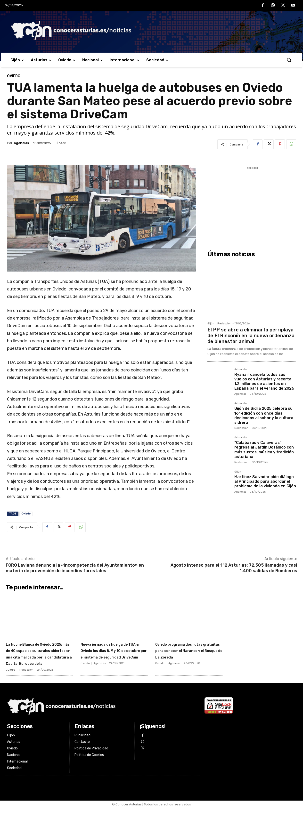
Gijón (210, 323)
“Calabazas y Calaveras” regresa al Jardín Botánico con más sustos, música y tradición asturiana (264, 449)
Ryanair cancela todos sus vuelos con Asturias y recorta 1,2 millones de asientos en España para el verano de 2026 (264, 381)
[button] (289, 60)
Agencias (21, 143)
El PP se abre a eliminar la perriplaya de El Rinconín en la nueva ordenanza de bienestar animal (251, 335)
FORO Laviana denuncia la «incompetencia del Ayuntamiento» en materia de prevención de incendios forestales (75, 567)
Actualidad (241, 369)
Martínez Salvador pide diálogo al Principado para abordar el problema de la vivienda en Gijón (265, 481)
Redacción (224, 323)
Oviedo (13, 76)
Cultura (11, 689)
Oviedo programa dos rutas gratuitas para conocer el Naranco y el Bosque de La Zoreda (184, 653)
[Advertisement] (251, 204)
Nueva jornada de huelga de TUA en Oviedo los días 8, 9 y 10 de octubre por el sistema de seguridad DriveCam (113, 657)
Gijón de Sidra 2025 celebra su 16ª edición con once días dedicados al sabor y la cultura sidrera (263, 415)
